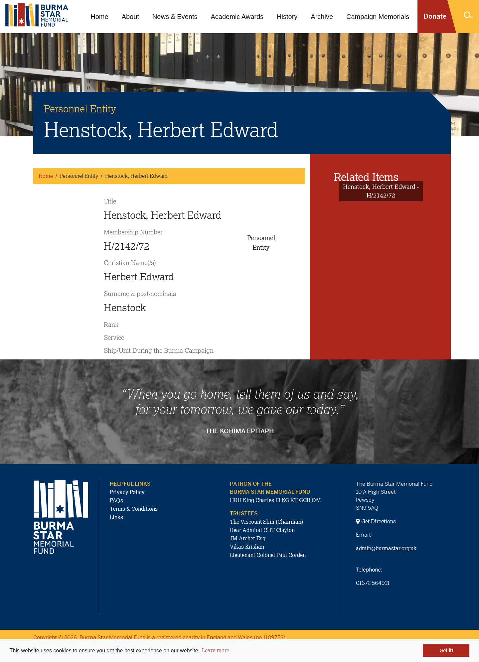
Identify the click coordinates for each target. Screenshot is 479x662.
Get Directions (376, 521)
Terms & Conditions (134, 508)
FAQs (116, 500)
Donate (434, 16)
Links (116, 517)
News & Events (175, 16)
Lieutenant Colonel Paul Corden (268, 555)
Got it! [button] (446, 650)
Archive (322, 16)
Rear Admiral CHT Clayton (262, 530)
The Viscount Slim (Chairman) (266, 521)
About (130, 16)
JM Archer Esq (247, 538)
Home (99, 16)
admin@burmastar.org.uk (386, 548)
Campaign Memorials (377, 16)
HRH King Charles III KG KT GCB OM (275, 500)
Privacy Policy (127, 492)
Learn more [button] (215, 650)
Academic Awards (237, 16)
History (287, 16)
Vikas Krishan (247, 546)
